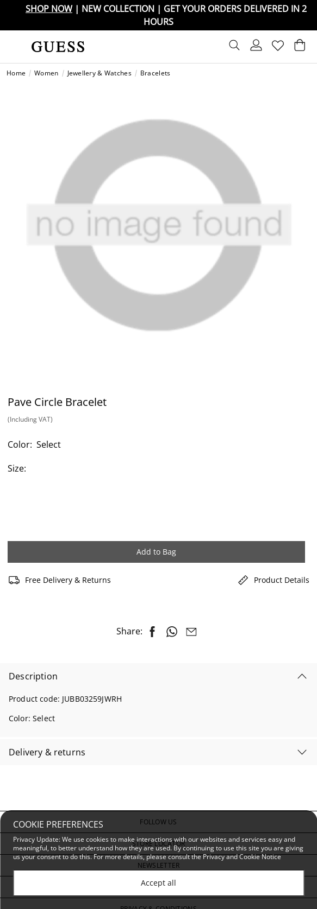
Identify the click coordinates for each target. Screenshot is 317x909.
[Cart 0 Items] (299, 48)
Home (16, 73)
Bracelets (155, 73)
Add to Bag (156, 551)
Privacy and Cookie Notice (242, 856)
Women (46, 73)
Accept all (158, 883)
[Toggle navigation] (15, 46)
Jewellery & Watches (99, 73)
